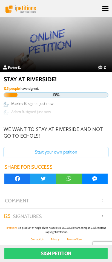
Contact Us (37, 239)
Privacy (55, 239)
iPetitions (56, 9)
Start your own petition (56, 152)
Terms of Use (74, 239)
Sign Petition (56, 253)
